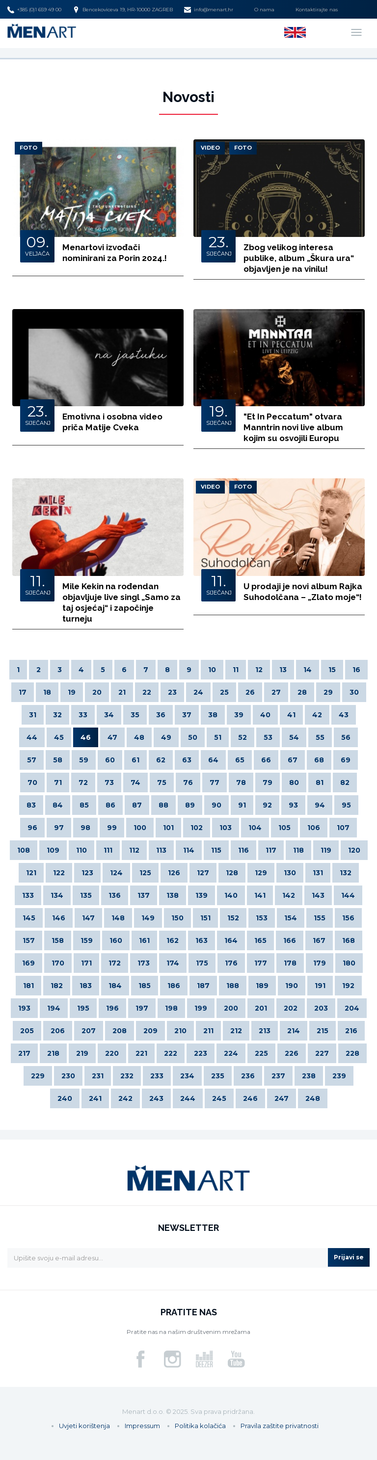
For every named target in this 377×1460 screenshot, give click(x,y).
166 (289, 940)
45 (59, 737)
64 (213, 760)
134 (57, 895)
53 (268, 737)
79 (267, 782)
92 (267, 805)
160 (115, 940)
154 (290, 917)
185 (144, 985)
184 (115, 985)
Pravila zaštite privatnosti (280, 1426)
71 (58, 782)
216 (351, 1030)
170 (58, 963)
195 (83, 1008)
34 (109, 714)
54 (294, 737)
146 (58, 917)
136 (114, 895)
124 (116, 872)
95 (346, 805)
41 (291, 714)
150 (177, 917)
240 (64, 1098)
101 (168, 827)
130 (290, 872)
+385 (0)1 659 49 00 (34, 9)
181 (28, 985)
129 (261, 872)
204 (352, 1008)
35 (135, 714)
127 (203, 872)
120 (354, 850)
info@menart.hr (208, 9)
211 (208, 1030)
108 (23, 850)
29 (328, 692)
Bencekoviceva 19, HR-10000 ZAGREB (123, 9)
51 (217, 737)
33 (83, 714)
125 (145, 872)
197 (141, 1008)
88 (163, 805)
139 (201, 895)
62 (160, 760)
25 (224, 692)
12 (259, 669)
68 (319, 760)
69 (345, 760)
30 (354, 692)
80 (294, 782)
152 (233, 917)
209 (150, 1030)
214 (293, 1030)
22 (146, 692)
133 (28, 895)
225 (261, 1053)
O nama (264, 9)
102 (196, 827)
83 (31, 805)
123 (87, 872)
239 (339, 1075)
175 (202, 963)
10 (212, 669)
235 (217, 1075)
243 (156, 1098)
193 (24, 1008)
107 (343, 827)
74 (135, 782)
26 (250, 692)
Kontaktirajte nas (317, 9)
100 (140, 827)
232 (127, 1075)
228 (352, 1053)
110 (81, 850)
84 (58, 805)
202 (290, 1008)
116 (243, 850)
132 (345, 872)
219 (82, 1053)
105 (284, 827)
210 (180, 1030)
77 (214, 782)
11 (236, 669)
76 (188, 782)
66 (266, 760)
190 (291, 985)
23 (172, 692)
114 (188, 850)
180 (349, 963)
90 (216, 805)
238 (309, 1075)
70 (32, 782)
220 (112, 1053)
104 (255, 827)
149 (148, 917)
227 (322, 1053)
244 (187, 1098)
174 (172, 963)
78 (241, 782)
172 (114, 963)
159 (87, 940)
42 (317, 714)
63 (186, 760)
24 (198, 692)
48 (139, 737)
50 (192, 737)
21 (122, 692)
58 (57, 760)
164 (231, 940)
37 (186, 714)
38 (212, 714)
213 (264, 1030)
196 (112, 1008)
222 (170, 1053)
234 (187, 1075)
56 (345, 737)
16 (356, 669)
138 (172, 895)
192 (348, 985)
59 (83, 760)
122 (59, 872)
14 (307, 669)
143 (318, 895)
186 (173, 985)
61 (135, 760)
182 (57, 985)
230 (68, 1075)
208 (119, 1030)
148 (118, 917)
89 (190, 805)
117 (271, 850)
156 (348, 917)
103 (225, 827)
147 (88, 917)
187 (203, 985)
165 (260, 940)
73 (109, 782)
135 (86, 895)
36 (160, 714)
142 (288, 895)
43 (344, 714)
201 (261, 1008)
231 (98, 1075)
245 (219, 1098)
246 (250, 1098)
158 (58, 940)
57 (31, 760)
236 (248, 1075)
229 (38, 1075)
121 (31, 872)
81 (319, 782)
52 (242, 737)
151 (205, 917)
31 (32, 714)
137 (143, 895)
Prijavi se (349, 1257)
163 (201, 940)
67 (292, 760)
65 (239, 760)
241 (95, 1098)
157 (29, 940)
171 (86, 963)
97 (59, 827)
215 (322, 1030)
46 (86, 737)
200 (231, 1008)
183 (86, 985)
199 (200, 1008)
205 (27, 1030)
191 (320, 985)
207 (88, 1030)
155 (319, 917)
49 (166, 737)
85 (84, 805)
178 (290, 963)
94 (320, 805)
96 (32, 827)
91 (242, 805)
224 (231, 1053)
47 (112, 737)
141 (260, 895)
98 (85, 827)
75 (161, 782)
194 (53, 1008)
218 (53, 1053)
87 (137, 805)
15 (332, 669)
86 (110, 805)
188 (232, 985)
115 (216, 850)
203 (321, 1008)
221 (141, 1053)
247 (281, 1098)
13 (283, 669)
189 (262, 985)
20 (97, 692)
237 (278, 1075)
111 (108, 850)
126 (174, 872)
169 (28, 963)
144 (348, 895)
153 (262, 917)
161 (144, 940)
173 (143, 963)
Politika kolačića (200, 1426)
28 (302, 692)
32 (57, 714)
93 (293, 805)
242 (125, 1098)
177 (260, 963)
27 (276, 692)
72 (83, 782)
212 (236, 1030)
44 (32, 737)
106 (313, 827)
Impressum (142, 1426)
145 (29, 917)
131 (318, 872)
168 (348, 940)
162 (172, 940)
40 (265, 714)
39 (238, 714)
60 (110, 760)
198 (171, 1008)
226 (291, 1053)
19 (72, 692)
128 (232, 872)
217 (24, 1053)
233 (156, 1075)
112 (134, 850)
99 (112, 827)
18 (47, 692)
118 (298, 850)
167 (319, 940)
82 (345, 782)
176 (231, 963)
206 (58, 1030)
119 (326, 850)
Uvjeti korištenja (84, 1426)
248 (312, 1098)
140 (231, 895)
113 (161, 850)
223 (200, 1053)
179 (319, 963)
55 (320, 737)
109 (53, 850)
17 (23, 692)
